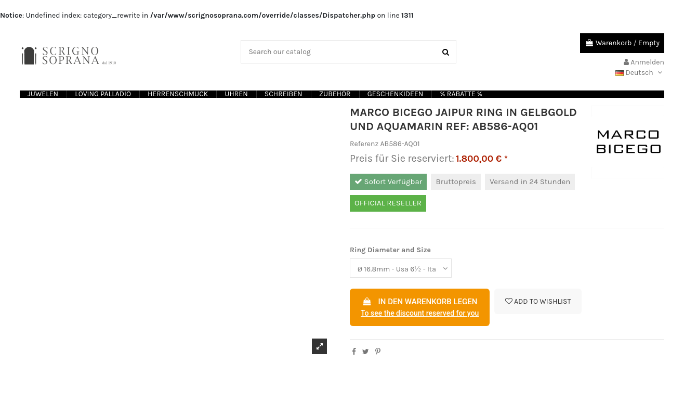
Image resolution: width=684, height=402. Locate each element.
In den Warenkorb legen (420, 308)
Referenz (364, 143)
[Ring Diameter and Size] (401, 268)
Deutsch (639, 72)
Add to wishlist (538, 301)
